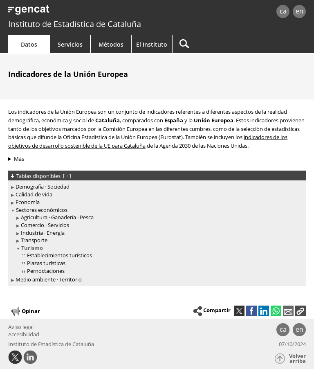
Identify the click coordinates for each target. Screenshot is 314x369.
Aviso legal (21, 327)
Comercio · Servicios (45, 225)
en (299, 11)
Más (19, 158)
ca (283, 11)
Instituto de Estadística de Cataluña (74, 23)
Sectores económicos (41, 210)
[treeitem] (155, 187)
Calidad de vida (34, 194)
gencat (67, 12)
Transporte (34, 240)
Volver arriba (297, 358)
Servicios (70, 44)
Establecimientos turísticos (59, 255)
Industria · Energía (43, 232)
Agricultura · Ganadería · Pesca (57, 217)
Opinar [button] (25, 311)
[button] (300, 311)
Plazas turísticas (46, 263)
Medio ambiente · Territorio (49, 279)
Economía (28, 202)
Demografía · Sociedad (43, 186)
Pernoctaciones (46, 270)
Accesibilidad (23, 334)
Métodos (111, 44)
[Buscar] (224, 44)
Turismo (32, 248)
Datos (29, 44)
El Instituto (151, 44)
